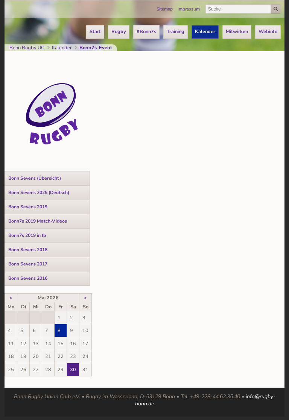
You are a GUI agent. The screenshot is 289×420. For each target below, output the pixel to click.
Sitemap (165, 9)
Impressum (189, 9)
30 (73, 369)
